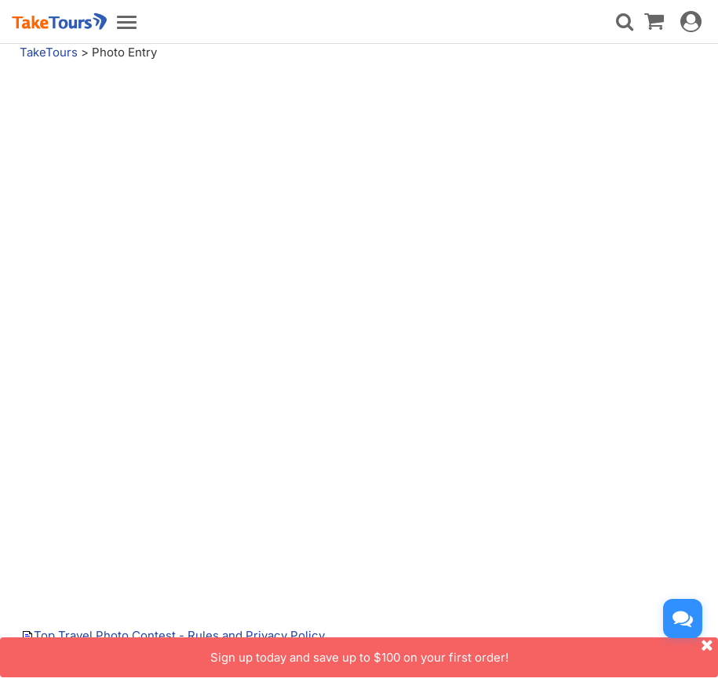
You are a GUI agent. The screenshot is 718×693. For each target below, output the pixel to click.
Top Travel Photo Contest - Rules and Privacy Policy (179, 635)
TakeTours (49, 52)
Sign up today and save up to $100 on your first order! (464, 651)
